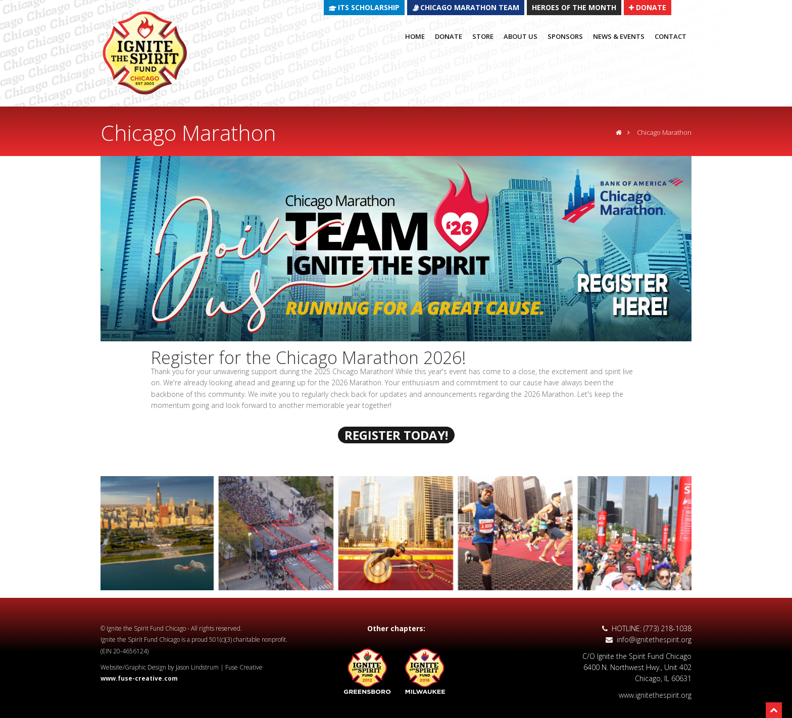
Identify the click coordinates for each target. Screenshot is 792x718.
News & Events (619, 36)
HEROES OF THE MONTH (574, 7)
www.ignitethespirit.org (655, 695)
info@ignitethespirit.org (648, 639)
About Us (520, 36)
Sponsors (565, 36)
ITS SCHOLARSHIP (369, 7)
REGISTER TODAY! (396, 435)
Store (482, 36)
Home (415, 36)
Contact (670, 36)
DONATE (647, 7)
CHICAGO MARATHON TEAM (469, 7)
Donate (448, 36)
